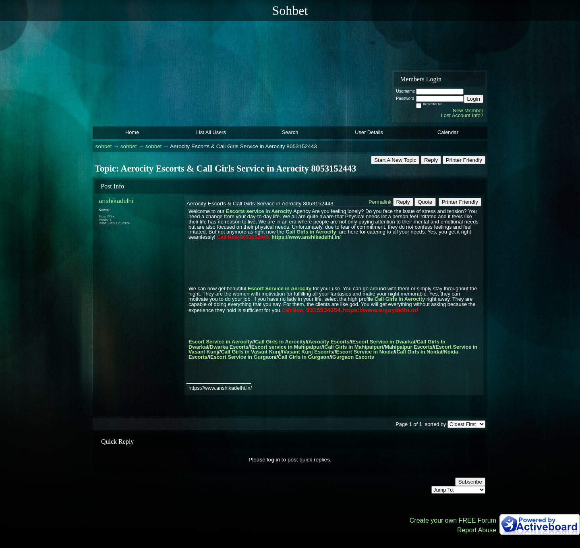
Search (290, 132)
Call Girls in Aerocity (311, 232)
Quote (425, 202)
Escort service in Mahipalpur (286, 347)
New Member (468, 111)
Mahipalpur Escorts (409, 347)
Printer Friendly (464, 160)
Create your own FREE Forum (453, 520)
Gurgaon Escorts (353, 357)
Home (132, 132)
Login (473, 99)
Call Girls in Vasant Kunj (250, 352)
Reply (431, 160)
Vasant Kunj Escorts (308, 352)
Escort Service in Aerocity (279, 288)
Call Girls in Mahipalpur (353, 347)
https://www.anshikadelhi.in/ (306, 237)
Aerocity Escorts (329, 342)
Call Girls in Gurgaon (303, 357)
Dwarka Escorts (229, 347)
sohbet (103, 146)
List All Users (211, 132)
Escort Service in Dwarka (383, 342)
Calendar (447, 132)
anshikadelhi (116, 200)
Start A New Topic (395, 160)
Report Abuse (476, 530)
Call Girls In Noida (418, 352)
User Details (369, 132)
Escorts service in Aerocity (259, 211)
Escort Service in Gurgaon (242, 357)
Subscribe (470, 482)
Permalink (380, 202)
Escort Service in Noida (365, 352)
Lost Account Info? (462, 115)
